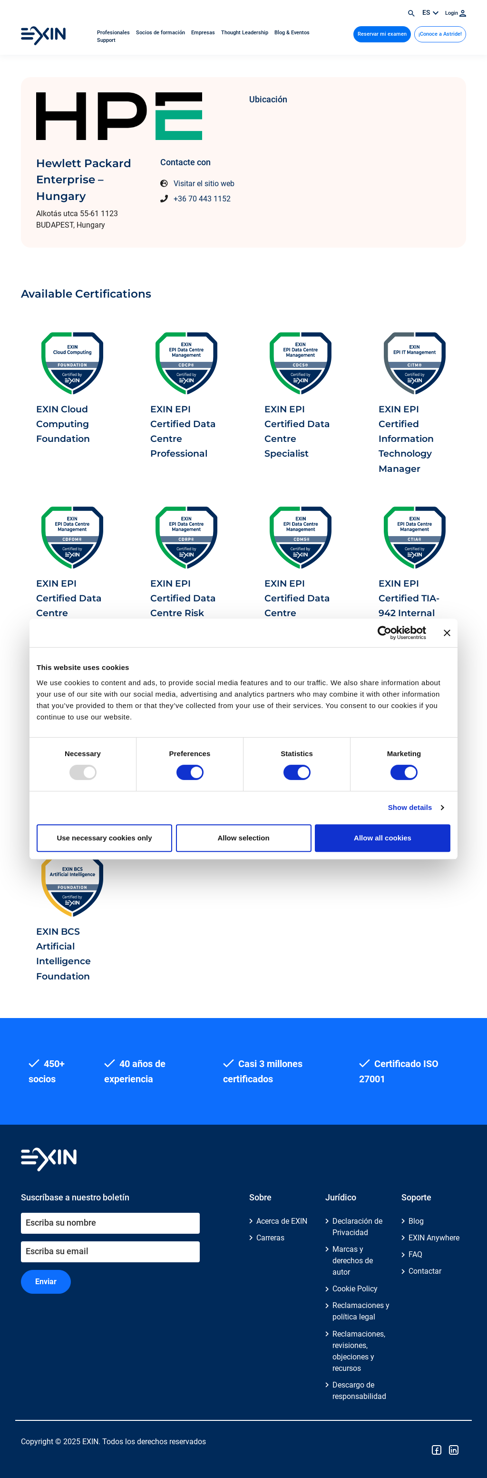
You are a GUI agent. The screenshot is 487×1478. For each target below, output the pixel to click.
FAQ (415, 1254)
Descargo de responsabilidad (359, 1390)
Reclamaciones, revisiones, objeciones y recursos (358, 1351)
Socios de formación (161, 33)
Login (455, 13)
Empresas (203, 33)
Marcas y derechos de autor (352, 1261)
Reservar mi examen (382, 34)
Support (106, 40)
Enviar (46, 1281)
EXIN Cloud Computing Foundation (63, 423)
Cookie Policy (355, 1288)
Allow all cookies (382, 838)
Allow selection (243, 838)
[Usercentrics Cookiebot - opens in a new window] (384, 633)
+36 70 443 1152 (202, 198)
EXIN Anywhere (434, 1237)
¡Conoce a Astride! (440, 34)
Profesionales (114, 33)
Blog (416, 1221)
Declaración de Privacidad (357, 1227)
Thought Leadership (245, 33)
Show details (410, 807)
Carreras (270, 1237)
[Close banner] (447, 632)
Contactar (425, 1271)
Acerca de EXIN (281, 1221)
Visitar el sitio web (204, 183)
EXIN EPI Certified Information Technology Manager (406, 438)
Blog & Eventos (292, 33)
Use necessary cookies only (104, 838)
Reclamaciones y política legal (361, 1311)
